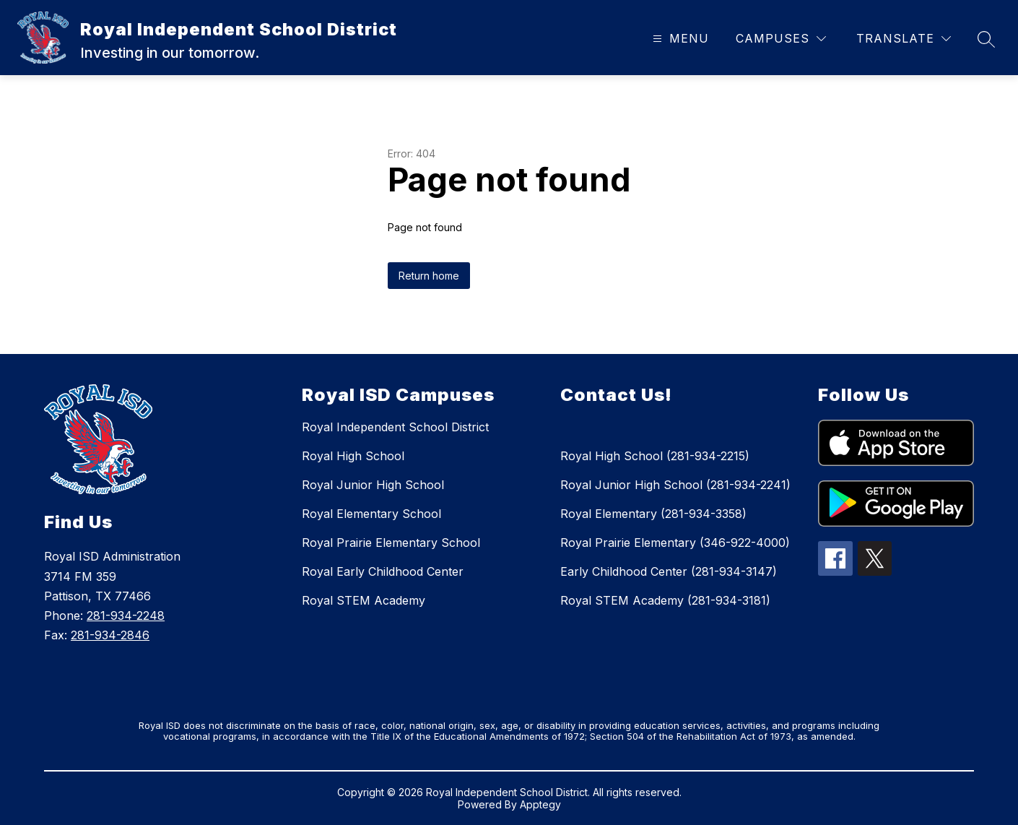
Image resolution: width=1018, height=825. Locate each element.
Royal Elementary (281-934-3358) (653, 513)
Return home (429, 275)
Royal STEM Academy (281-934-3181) (665, 600)
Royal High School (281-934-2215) (654, 456)
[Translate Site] (903, 39)
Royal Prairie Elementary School (391, 542)
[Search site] (986, 39)
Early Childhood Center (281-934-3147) (668, 571)
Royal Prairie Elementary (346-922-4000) (675, 542)
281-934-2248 (126, 615)
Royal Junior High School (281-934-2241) (675, 485)
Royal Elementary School (371, 513)
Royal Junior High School (373, 485)
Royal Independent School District (395, 427)
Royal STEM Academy (363, 600)
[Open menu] (679, 39)
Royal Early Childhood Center (383, 571)
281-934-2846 (110, 635)
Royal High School (353, 456)
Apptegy (540, 804)
